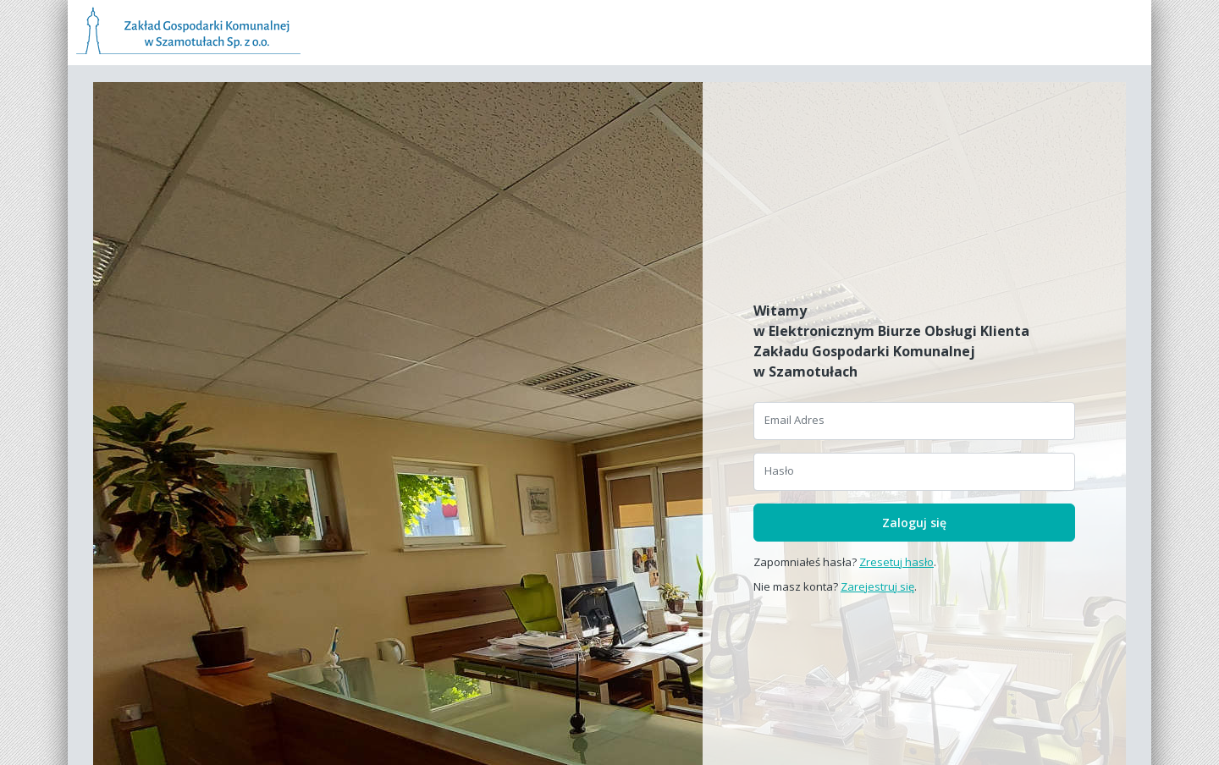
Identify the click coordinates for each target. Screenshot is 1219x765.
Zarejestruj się (877, 586)
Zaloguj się (914, 523)
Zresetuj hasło (896, 562)
